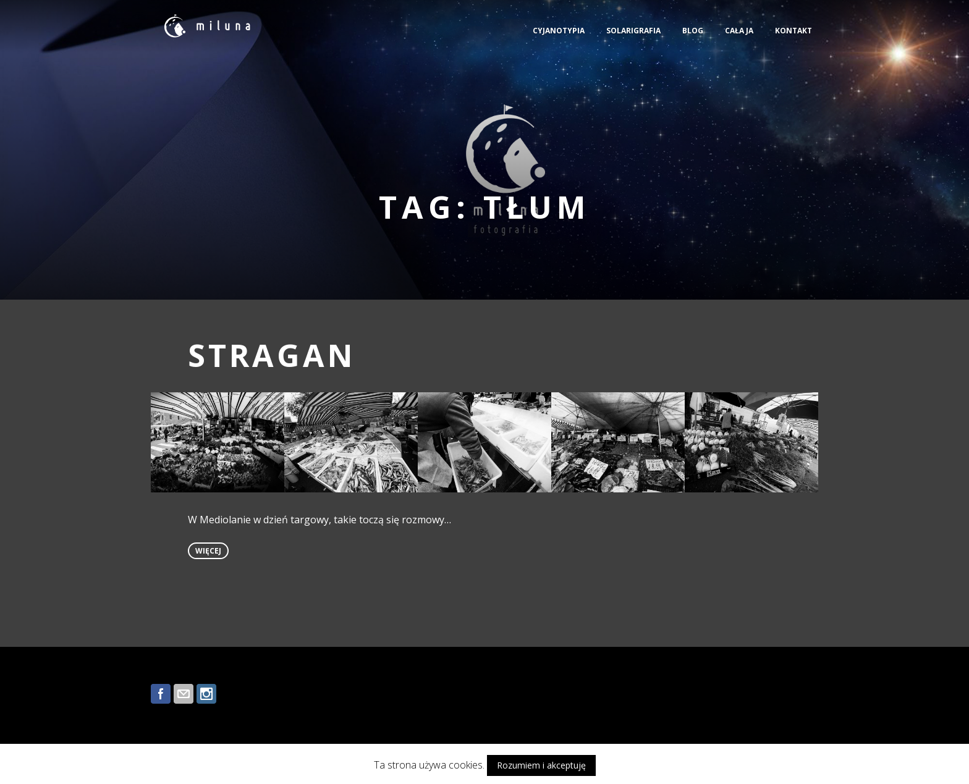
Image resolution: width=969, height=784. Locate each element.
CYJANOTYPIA (559, 30)
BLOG (692, 30)
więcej (208, 551)
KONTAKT (793, 30)
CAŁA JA (739, 30)
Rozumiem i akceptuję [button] (541, 765)
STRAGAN (272, 355)
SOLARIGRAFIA (633, 30)
